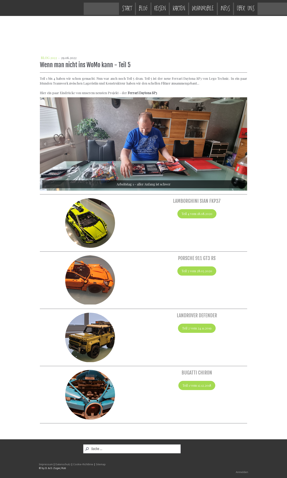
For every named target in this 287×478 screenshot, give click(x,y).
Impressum (46, 464)
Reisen (115, 8)
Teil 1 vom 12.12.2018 (197, 385)
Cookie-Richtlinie (83, 464)
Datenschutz (63, 464)
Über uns (201, 8)
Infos (180, 8)
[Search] (132, 448)
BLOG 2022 (49, 58)
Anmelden (242, 472)
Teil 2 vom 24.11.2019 (196, 328)
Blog (98, 8)
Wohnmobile (158, 8)
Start (82, 8)
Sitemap (101, 464)
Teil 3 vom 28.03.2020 (197, 271)
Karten (134, 8)
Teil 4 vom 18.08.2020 (197, 214)
